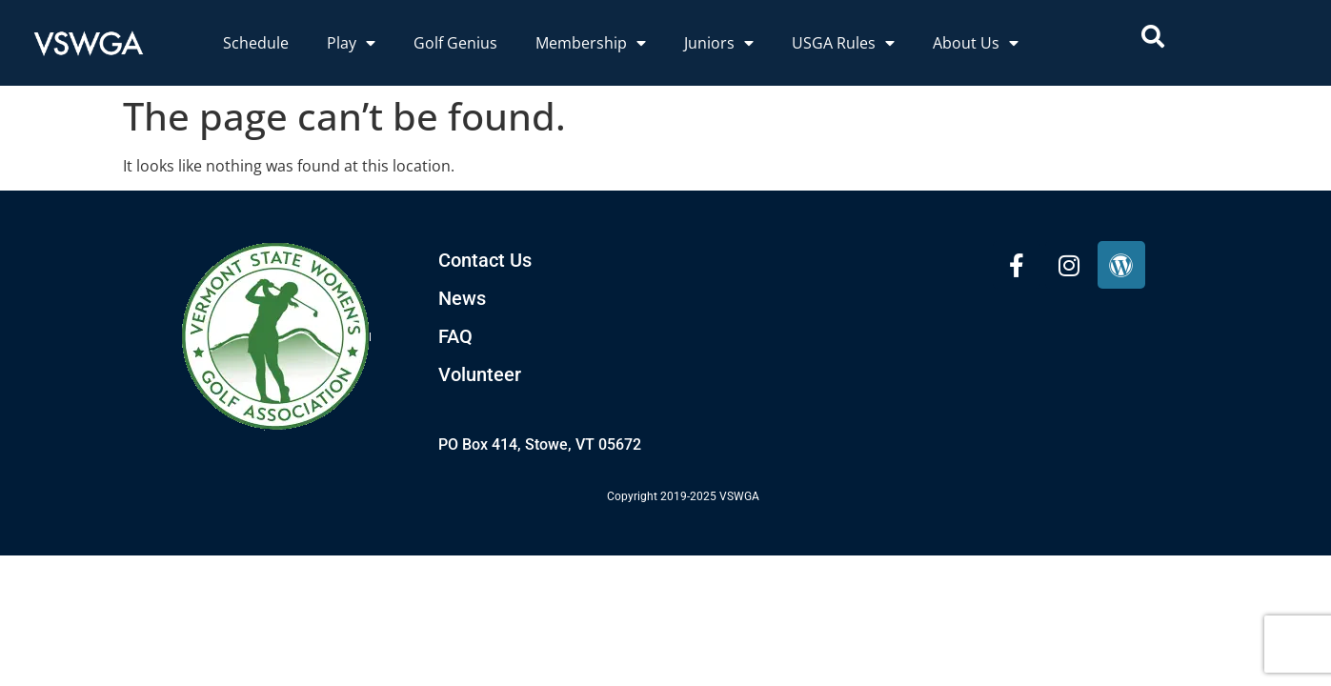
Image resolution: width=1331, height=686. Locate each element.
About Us (975, 43)
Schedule (256, 42)
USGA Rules (843, 43)
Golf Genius (455, 42)
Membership (590, 43)
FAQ (455, 336)
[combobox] (1221, 36)
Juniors (719, 43)
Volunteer (479, 374)
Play (351, 43)
